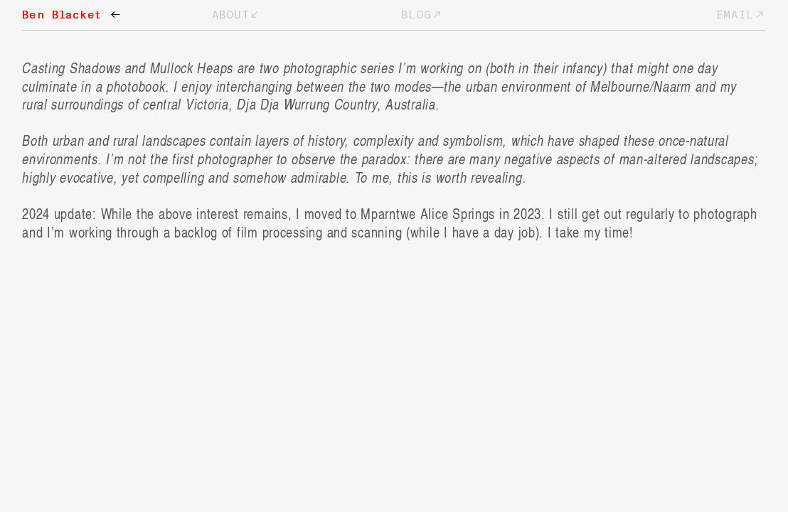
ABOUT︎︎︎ (236, 15)
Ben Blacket (71, 15)
